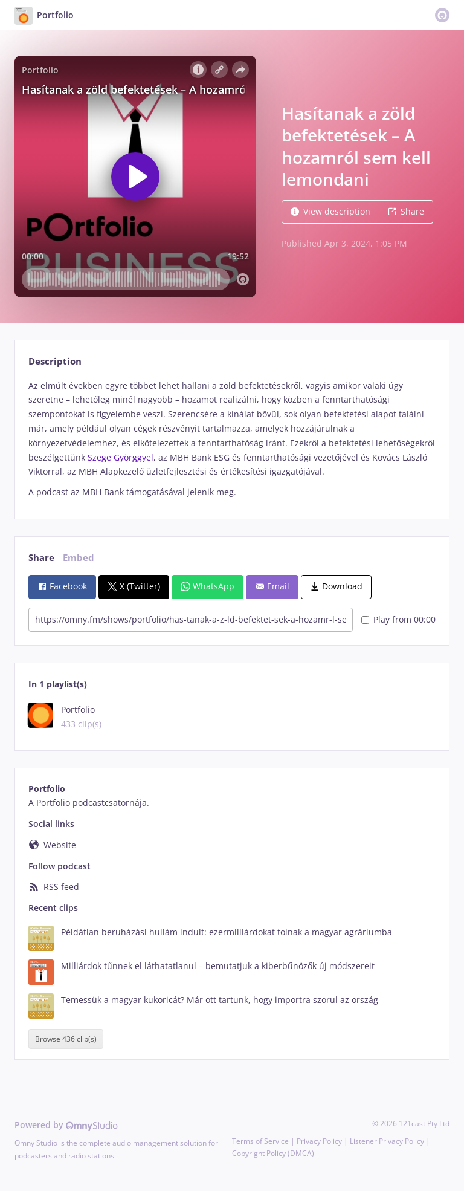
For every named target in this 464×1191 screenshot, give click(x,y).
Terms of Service (260, 1141)
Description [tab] (55, 361)
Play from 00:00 (398, 619)
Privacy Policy (319, 1141)
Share (406, 211)
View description (330, 211)
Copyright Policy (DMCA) (273, 1153)
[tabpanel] (231, 438)
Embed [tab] (78, 557)
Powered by (66, 1125)
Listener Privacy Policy (387, 1141)
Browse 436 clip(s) (66, 1039)
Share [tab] (41, 557)
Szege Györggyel (120, 457)
